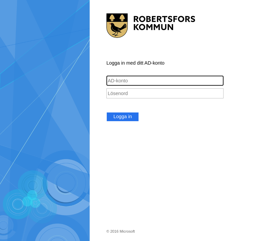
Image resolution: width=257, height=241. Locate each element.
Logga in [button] (122, 116)
